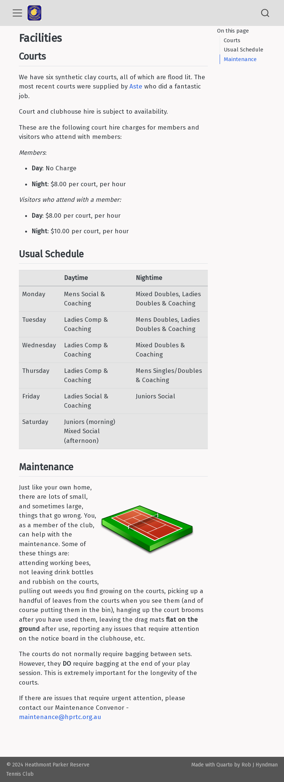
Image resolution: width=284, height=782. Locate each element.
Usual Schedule (243, 49)
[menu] (17, 13)
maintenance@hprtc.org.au (60, 717)
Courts (232, 40)
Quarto (224, 765)
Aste (135, 86)
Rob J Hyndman (259, 765)
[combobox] (265, 13)
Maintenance (240, 59)
